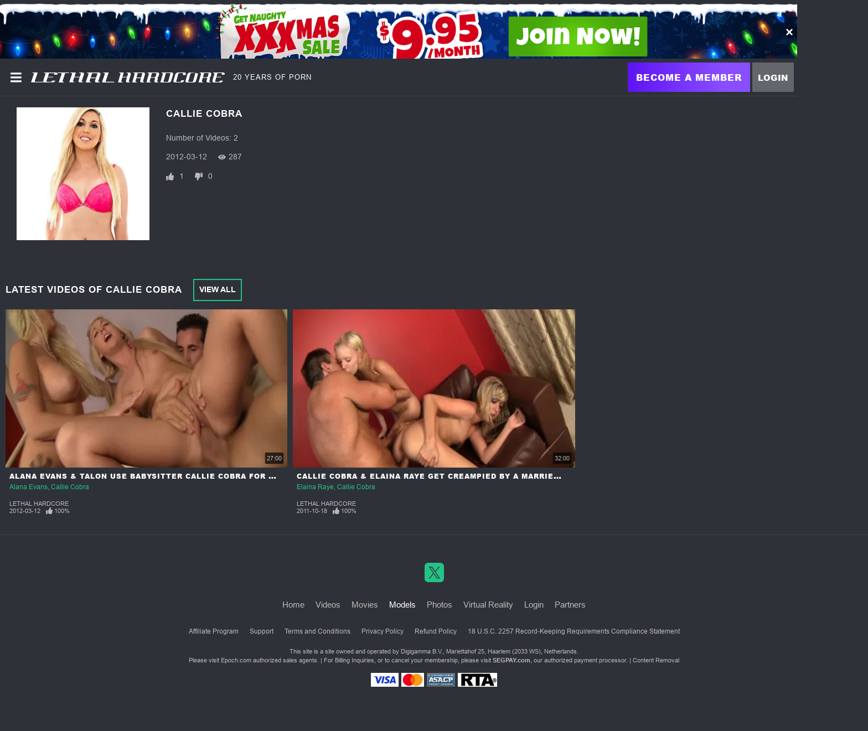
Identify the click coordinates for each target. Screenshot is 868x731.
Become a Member (689, 77)
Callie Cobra (70, 487)
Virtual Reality (488, 604)
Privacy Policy (382, 631)
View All (217, 289)
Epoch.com (236, 660)
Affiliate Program (214, 631)
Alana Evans (28, 487)
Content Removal (656, 660)
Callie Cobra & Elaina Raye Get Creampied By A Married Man (438, 476)
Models (402, 604)
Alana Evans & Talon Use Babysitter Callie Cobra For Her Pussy (163, 476)
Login (773, 77)
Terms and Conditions (317, 631)
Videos (328, 604)
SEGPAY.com (511, 660)
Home (293, 604)
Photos (439, 604)
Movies (365, 604)
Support (261, 631)
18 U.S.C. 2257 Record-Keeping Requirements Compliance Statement (574, 631)
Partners (570, 604)
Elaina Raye (315, 487)
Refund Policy (436, 631)
